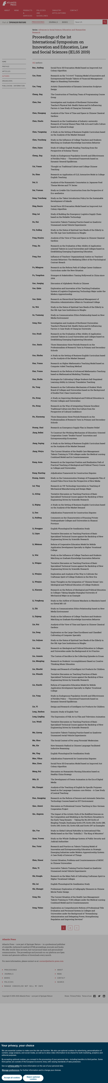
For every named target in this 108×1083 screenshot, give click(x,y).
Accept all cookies (12, 1078)
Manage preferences (11, 1070)
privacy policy (14, 1066)
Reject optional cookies (33, 1078)
